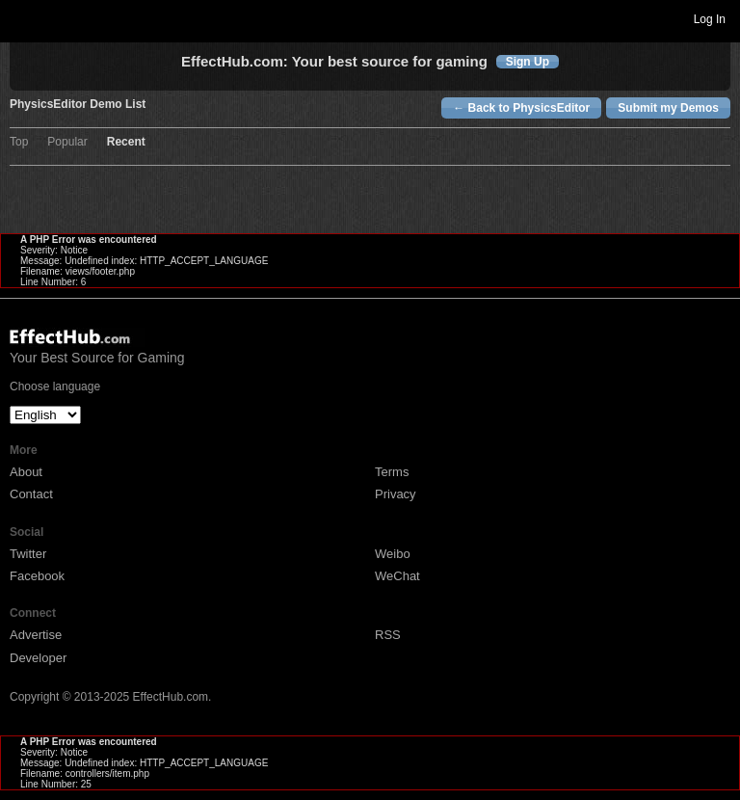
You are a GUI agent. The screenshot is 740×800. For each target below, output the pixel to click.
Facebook (37, 576)
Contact (31, 494)
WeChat (397, 576)
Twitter (28, 554)
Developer (38, 658)
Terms (392, 472)
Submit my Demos (668, 108)
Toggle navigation (23, 18)
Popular (67, 142)
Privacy (395, 494)
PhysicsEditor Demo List (77, 104)
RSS (388, 634)
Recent (126, 142)
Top (19, 142)
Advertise (36, 634)
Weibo (392, 554)
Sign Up (527, 61)
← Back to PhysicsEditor (521, 108)
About (26, 472)
